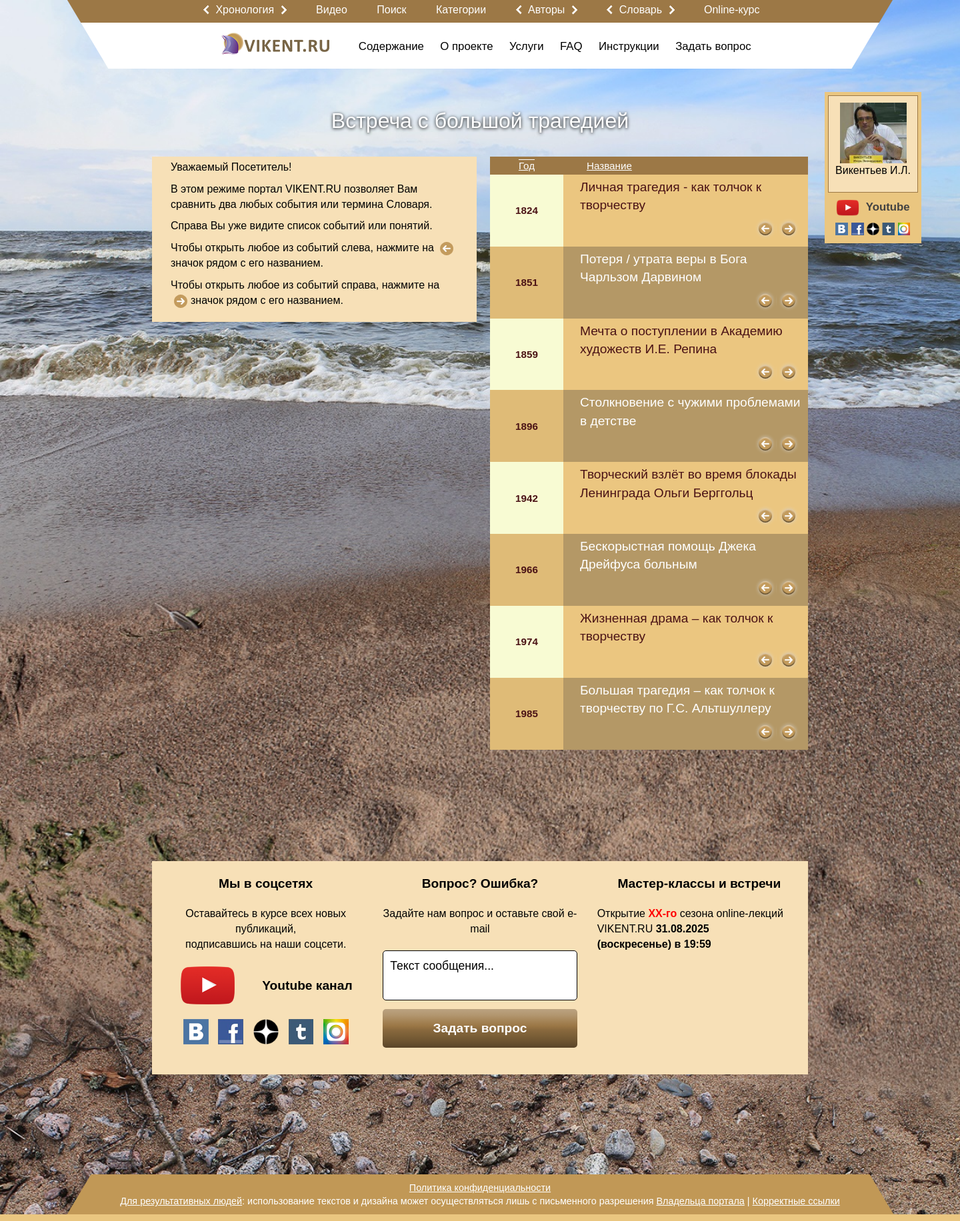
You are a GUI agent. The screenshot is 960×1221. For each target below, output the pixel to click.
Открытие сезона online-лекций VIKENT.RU (690, 929)
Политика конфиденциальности (480, 1187)
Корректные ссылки (796, 1201)
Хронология (244, 9)
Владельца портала (700, 1201)
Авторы (546, 9)
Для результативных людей (181, 1201)
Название (609, 165)
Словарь (640, 9)
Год (527, 165)
